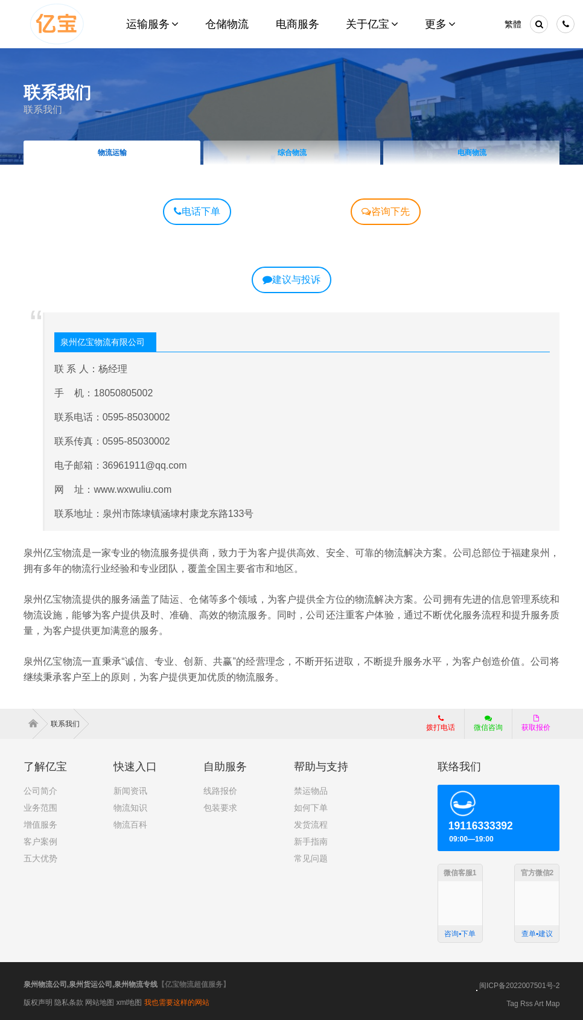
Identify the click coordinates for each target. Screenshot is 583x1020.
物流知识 (130, 808)
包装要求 (220, 808)
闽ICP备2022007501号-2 (519, 985)
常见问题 (311, 858)
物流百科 (130, 824)
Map (552, 1003)
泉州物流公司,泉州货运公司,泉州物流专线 (91, 984)
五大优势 (40, 858)
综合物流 (291, 152)
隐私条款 (68, 1002)
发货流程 (311, 824)
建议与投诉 (291, 279)
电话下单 (197, 211)
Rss (526, 1003)
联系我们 (43, 109)
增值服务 (40, 824)
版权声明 (38, 1002)
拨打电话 (440, 723)
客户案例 (40, 841)
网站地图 (99, 1002)
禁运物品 (311, 791)
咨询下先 (386, 211)
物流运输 (111, 152)
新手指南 (311, 841)
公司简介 (40, 791)
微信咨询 (484, 727)
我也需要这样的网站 (176, 1002)
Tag (512, 1003)
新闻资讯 (130, 791)
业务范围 (40, 808)
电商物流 (471, 152)
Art (538, 1003)
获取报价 (535, 723)
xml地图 (129, 1002)
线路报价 (220, 791)
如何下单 (311, 808)
